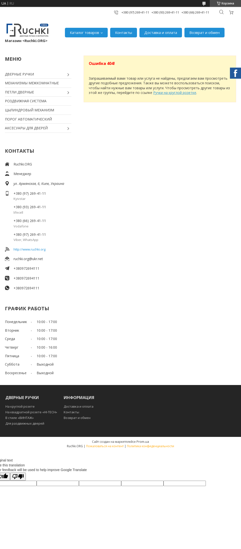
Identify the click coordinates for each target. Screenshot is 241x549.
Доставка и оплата (160, 32)
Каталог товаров (84, 32)
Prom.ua (142, 441)
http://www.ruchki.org (29, 249)
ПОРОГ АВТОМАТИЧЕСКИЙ (28, 119)
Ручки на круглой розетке (174, 92)
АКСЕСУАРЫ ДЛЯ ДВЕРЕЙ (26, 128)
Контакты (123, 32)
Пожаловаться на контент (105, 446)
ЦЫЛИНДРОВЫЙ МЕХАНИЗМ (29, 110)
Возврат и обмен (204, 32)
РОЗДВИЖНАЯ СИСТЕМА (25, 101)
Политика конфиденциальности (150, 446)
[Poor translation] (18, 477)
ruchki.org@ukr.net (28, 258)
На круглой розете (20, 406)
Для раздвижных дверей (24, 423)
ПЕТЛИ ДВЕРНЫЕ (19, 92)
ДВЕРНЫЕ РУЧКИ (19, 74)
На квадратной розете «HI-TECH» (31, 412)
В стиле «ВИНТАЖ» (19, 417)
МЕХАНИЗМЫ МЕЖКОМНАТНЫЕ (32, 83)
